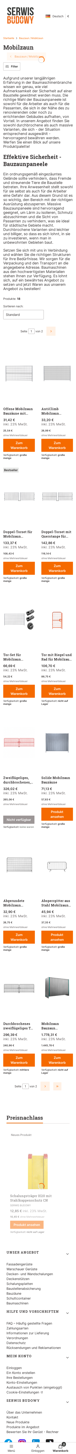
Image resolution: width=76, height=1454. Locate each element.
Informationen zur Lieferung (27, 1333)
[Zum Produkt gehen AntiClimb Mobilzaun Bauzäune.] (57, 374)
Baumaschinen (17, 1303)
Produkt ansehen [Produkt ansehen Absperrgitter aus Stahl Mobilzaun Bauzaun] (57, 937)
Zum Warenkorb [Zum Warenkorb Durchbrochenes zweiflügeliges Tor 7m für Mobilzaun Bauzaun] (19, 1060)
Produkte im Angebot (22, 1427)
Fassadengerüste (19, 1264)
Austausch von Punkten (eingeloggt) (34, 1387)
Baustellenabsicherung (23, 1289)
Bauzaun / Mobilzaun (31, 38)
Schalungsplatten (19, 1284)
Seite (23, 331)
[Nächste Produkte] (45, 1086)
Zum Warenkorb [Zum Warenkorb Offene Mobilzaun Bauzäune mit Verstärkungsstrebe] (19, 445)
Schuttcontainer (18, 1298)
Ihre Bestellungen (19, 1378)
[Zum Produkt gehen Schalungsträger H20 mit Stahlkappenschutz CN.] (38, 1161)
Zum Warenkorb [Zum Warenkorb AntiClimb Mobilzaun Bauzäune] (56, 445)
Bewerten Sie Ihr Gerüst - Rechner (32, 1432)
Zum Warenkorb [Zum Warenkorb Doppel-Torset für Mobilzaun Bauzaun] (19, 568)
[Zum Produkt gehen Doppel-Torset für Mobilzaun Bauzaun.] (19, 497)
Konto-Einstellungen (21, 1382)
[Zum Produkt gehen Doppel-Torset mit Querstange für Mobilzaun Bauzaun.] (57, 497)
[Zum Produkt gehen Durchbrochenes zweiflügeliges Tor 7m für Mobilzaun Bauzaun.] (19, 989)
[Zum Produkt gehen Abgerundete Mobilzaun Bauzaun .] (19, 866)
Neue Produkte (17, 1422)
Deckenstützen (17, 1279)
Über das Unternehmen (24, 1412)
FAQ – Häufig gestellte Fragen (29, 1323)
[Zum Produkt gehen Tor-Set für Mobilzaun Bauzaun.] (19, 620)
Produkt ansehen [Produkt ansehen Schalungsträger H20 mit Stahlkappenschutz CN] (27, 1225)
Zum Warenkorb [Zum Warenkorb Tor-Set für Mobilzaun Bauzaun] (19, 691)
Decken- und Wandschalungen (29, 1274)
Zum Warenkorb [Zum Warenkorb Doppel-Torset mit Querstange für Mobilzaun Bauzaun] (56, 568)
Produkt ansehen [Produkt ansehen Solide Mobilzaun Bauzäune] (57, 814)
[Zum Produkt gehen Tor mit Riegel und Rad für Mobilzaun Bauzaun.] (57, 620)
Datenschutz (16, 1343)
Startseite (8, 38)
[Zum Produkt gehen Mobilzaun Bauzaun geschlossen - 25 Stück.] (57, 989)
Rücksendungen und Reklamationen (33, 1348)
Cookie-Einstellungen (23, 1392)
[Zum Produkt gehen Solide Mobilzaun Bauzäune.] (57, 743)
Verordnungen (17, 1338)
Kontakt (12, 1417)
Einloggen (14, 1368)
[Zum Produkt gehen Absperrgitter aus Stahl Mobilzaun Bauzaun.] (57, 866)
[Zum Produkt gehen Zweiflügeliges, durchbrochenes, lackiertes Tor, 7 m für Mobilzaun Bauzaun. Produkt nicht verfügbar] (19, 743)
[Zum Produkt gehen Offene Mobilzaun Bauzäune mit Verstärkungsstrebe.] (19, 374)
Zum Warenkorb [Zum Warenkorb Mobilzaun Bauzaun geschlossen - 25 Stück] (56, 1060)
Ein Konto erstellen (20, 1373)
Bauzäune (13, 1293)
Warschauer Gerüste (21, 1269)
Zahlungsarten (17, 1328)
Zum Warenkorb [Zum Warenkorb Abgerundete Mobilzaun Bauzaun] (19, 937)
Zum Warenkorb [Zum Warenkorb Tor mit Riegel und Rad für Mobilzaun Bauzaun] (56, 691)
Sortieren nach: (13, 306)
